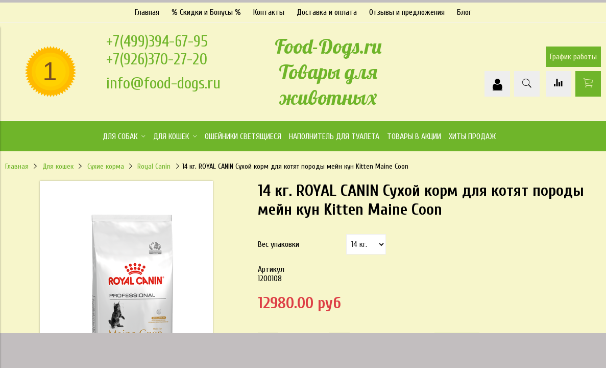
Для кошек (58, 163)
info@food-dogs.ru (163, 80)
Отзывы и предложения (407, 9)
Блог (464, 9)
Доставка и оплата (327, 9)
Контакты (268, 9)
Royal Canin (154, 163)
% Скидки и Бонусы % (206, 9)
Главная (147, 9)
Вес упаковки (278, 241)
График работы (573, 54)
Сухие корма (105, 163)
